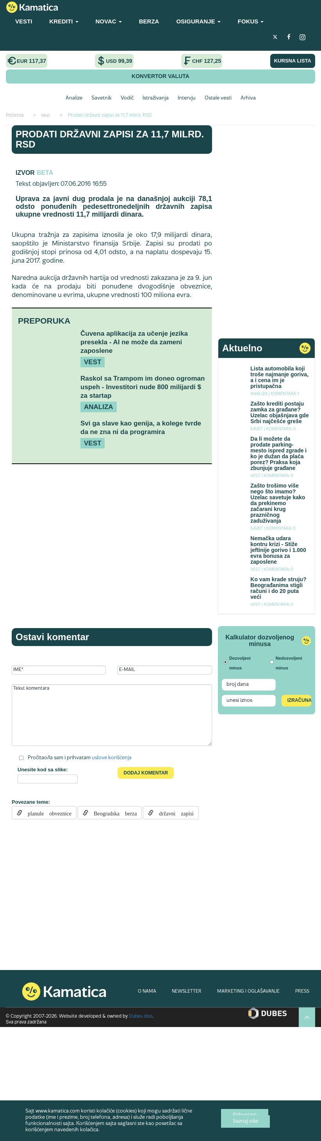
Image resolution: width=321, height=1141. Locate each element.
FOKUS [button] (251, 21)
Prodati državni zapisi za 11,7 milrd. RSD (110, 139)
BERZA (149, 21)
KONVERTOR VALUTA (160, 76)
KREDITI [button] (63, 21)
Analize (74, 98)
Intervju (187, 98)
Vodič (127, 98)
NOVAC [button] (109, 21)
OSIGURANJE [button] (198, 21)
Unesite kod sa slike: (43, 770)
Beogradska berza (112, 813)
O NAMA (147, 991)
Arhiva (248, 98)
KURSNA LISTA (292, 61)
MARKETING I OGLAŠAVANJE (248, 991)
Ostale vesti (218, 98)
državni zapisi (173, 813)
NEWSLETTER (187, 991)
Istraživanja (156, 98)
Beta (45, 172)
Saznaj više (245, 1121)
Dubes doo (140, 1016)
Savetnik (101, 98)
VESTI (23, 21)
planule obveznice (46, 813)
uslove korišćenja (112, 758)
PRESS (302, 991)
